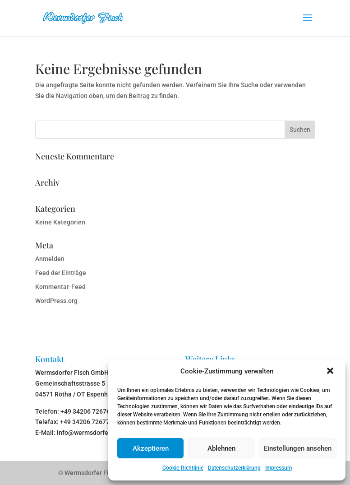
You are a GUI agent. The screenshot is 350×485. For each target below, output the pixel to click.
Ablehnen (221, 448)
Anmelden (49, 258)
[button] (331, 371)
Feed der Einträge (60, 272)
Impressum (278, 468)
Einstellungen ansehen (298, 448)
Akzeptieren (151, 448)
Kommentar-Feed (60, 286)
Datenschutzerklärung (234, 468)
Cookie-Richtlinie (182, 468)
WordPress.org (56, 300)
